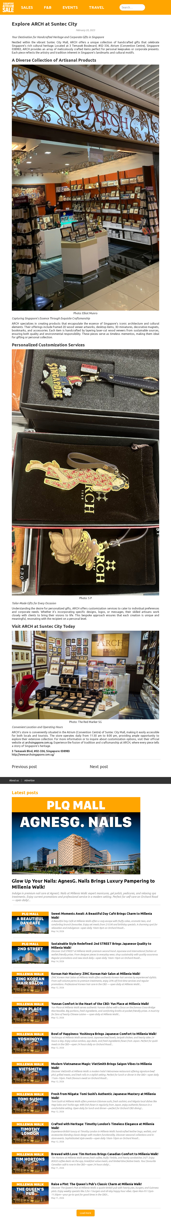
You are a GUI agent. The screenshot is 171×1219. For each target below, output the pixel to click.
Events (70, 7)
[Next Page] (85, 1213)
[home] (8, 7)
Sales (27, 7)
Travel (96, 7)
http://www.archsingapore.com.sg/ (33, 754)
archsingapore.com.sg (38, 742)
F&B (47, 7)
